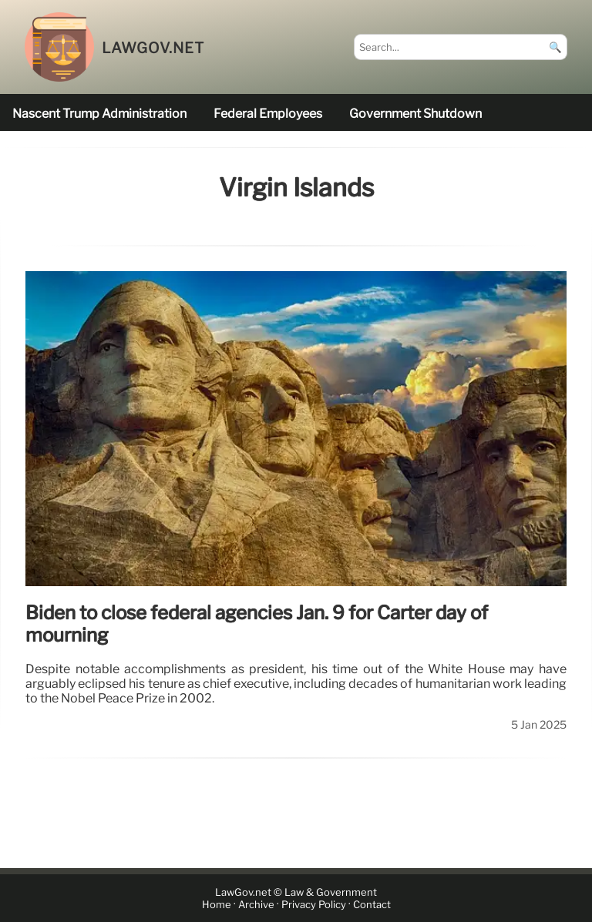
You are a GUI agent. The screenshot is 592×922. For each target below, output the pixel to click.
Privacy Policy (313, 904)
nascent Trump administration (99, 113)
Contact (372, 904)
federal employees (268, 113)
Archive (256, 904)
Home (216, 904)
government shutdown (415, 113)
